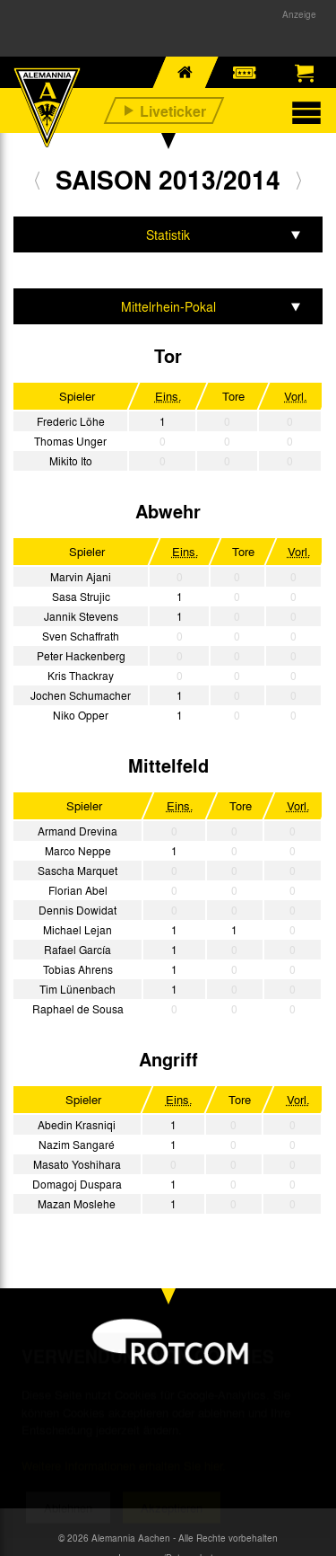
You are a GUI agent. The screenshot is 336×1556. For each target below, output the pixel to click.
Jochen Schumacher (80, 695)
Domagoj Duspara (77, 1184)
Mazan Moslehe (77, 1204)
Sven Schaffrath (80, 636)
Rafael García (77, 950)
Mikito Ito (70, 461)
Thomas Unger (70, 441)
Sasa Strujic (81, 596)
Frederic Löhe (71, 421)
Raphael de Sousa (78, 1009)
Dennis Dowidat (77, 910)
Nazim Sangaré (77, 1144)
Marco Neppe (78, 851)
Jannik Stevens (81, 616)
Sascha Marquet (77, 870)
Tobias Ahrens (78, 969)
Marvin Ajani (80, 577)
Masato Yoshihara (77, 1164)
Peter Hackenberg (81, 656)
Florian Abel (78, 890)
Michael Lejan (77, 930)
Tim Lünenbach (77, 989)
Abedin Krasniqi (77, 1125)
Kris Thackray (80, 675)
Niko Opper (80, 715)
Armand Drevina (77, 831)
